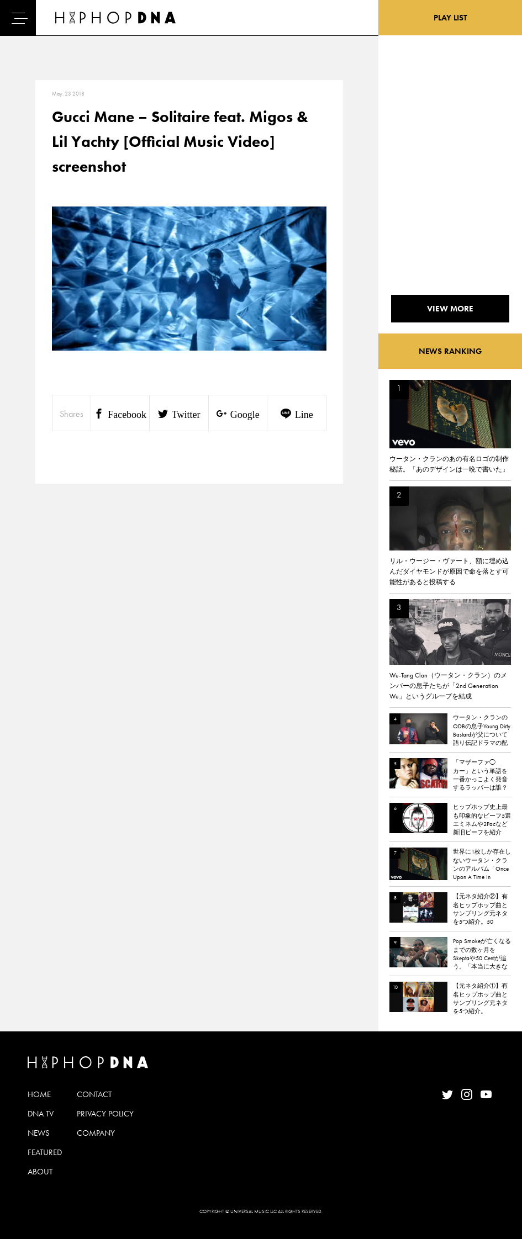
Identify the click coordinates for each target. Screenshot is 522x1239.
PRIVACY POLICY (105, 1113)
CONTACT (94, 1094)
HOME (39, 1094)
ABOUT (40, 1171)
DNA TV (41, 1113)
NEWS (39, 1133)
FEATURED (45, 1152)
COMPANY (96, 1133)
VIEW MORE (450, 308)
